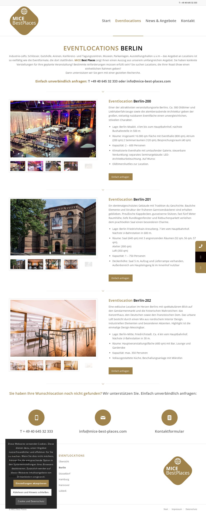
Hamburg (64, 479)
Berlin (62, 467)
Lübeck (62, 490)
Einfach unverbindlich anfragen (60, 81)
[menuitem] (106, 21)
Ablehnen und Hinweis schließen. (31, 492)
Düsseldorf (64, 473)
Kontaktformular (169, 431)
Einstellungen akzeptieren (31, 483)
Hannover (64, 485)
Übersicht (64, 461)
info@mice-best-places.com (149, 81)
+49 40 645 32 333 (104, 81)
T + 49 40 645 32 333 (36, 431)
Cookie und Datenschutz (31, 501)
